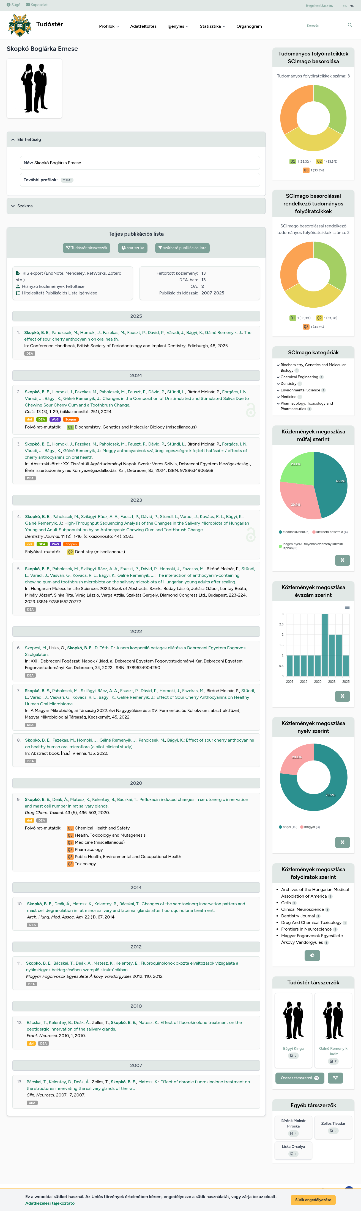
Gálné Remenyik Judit (333, 1051)
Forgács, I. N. (234, 391)
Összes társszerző (300, 1078)
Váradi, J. (175, 332)
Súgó (13, 4)
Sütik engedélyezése (313, 1200)
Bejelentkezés (319, 5)
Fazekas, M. (114, 332)
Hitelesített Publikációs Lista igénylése (56, 293)
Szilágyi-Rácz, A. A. (100, 516)
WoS (55, 419)
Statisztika (212, 26)
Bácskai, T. (127, 799)
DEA (29, 353)
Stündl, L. (176, 391)
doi (29, 419)
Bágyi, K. (194, 332)
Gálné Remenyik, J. (223, 332)
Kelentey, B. (103, 799)
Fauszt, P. (136, 332)
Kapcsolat (37, 4)
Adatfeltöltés (143, 26)
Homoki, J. (90, 332)
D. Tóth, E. (104, 647)
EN (345, 6)
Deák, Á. (60, 799)
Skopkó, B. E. (37, 332)
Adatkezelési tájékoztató (50, 1203)
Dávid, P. (156, 332)
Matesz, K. (80, 799)
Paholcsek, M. (65, 332)
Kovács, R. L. (212, 516)
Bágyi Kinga (293, 1048)
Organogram (249, 26)
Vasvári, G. (60, 575)
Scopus (70, 419)
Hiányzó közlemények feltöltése (50, 286)
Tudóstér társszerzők (86, 248)
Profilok (109, 26)
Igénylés (178, 26)
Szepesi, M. (36, 647)
